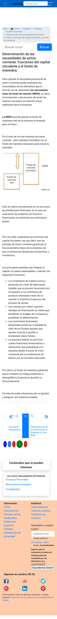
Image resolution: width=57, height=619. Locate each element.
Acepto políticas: (41, 538)
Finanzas (37, 29)
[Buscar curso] (35, 3)
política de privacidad (35, 597)
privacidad (35, 542)
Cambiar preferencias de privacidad (12, 533)
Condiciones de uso (18, 597)
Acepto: (36, 545)
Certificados (10, 518)
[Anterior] (14, 426)
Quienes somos (12, 514)
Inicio (5, 29)
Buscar (44, 47)
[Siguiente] (39, 426)
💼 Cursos (15, 29)
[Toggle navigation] (5, 3)
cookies (45, 542)
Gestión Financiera (14, 31)
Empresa (27, 29)
